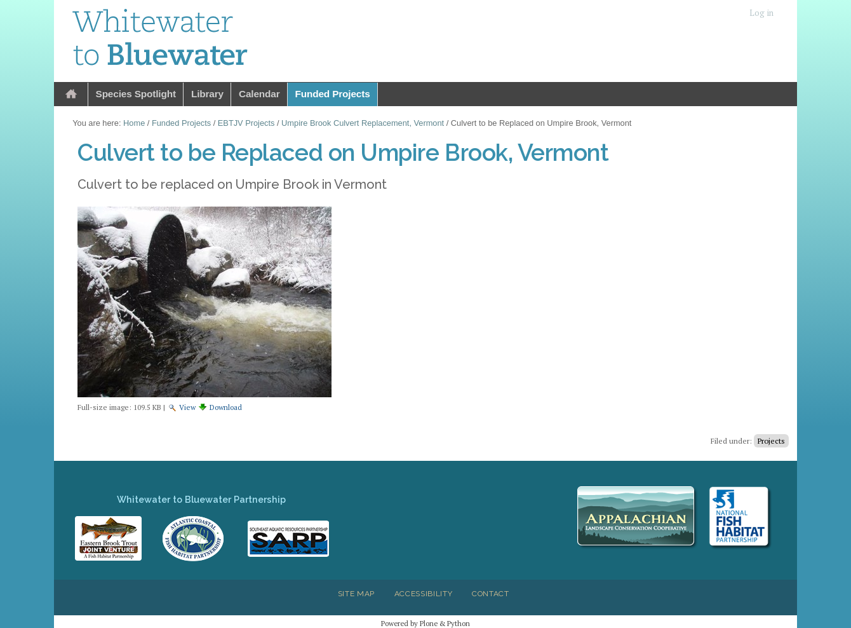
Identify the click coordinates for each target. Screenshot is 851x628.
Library (207, 93)
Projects (771, 441)
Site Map (356, 593)
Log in (761, 13)
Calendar (259, 93)
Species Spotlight (136, 93)
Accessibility (423, 593)
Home (71, 94)
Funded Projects (332, 93)
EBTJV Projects (246, 123)
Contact (490, 593)
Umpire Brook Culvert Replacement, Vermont (362, 123)
